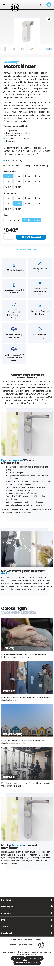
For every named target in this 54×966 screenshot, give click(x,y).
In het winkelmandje (31, 237)
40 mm (28, 176)
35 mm (18, 176)
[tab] (27, 249)
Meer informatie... (31, 954)
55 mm (18, 181)
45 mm (38, 176)
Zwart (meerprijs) (32, 220)
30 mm (8, 176)
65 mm (38, 181)
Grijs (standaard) (12, 220)
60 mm (28, 181)
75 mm (18, 187)
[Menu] (4, 4)
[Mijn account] (44, 5)
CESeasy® (11, 61)
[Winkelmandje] (48, 4)
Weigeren (17, 958)
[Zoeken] (40, 5)
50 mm (8, 181)
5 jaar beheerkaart (12, 121)
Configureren (34, 958)
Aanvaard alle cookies (27, 963)
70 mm (8, 187)
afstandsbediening (19, 505)
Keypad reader (34, 505)
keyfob (46, 505)
